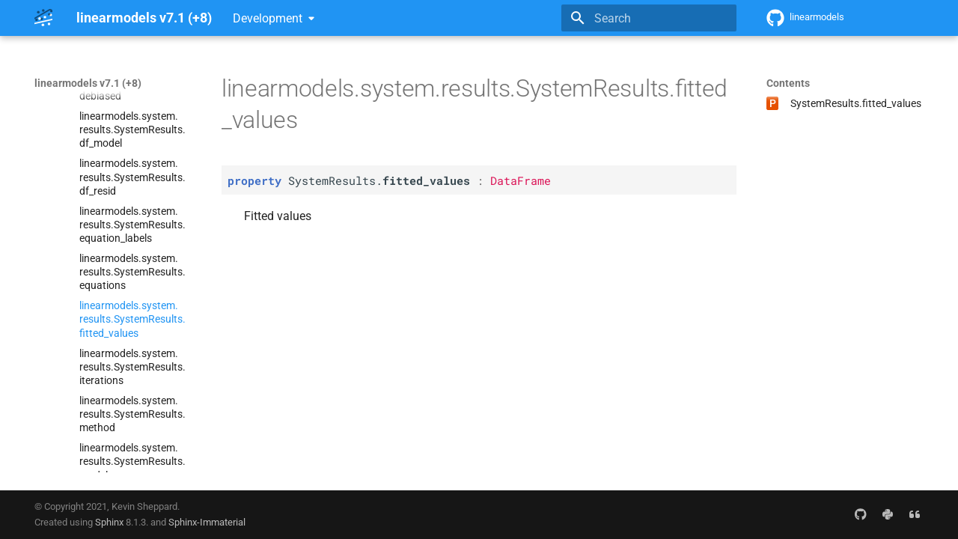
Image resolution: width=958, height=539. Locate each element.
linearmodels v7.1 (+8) (87, 83)
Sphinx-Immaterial (206, 522)
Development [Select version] (267, 18)
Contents (788, 83)
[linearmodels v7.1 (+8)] (43, 18)
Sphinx (109, 522)
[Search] (648, 17)
